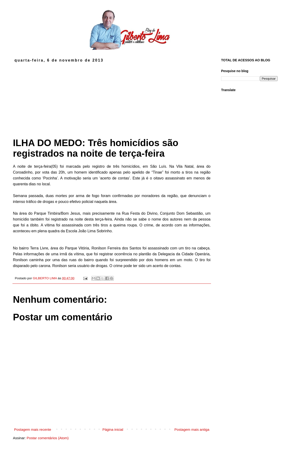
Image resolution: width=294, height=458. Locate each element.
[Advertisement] (112, 98)
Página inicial (112, 429)
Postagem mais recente (32, 429)
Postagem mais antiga (192, 429)
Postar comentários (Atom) (47, 438)
